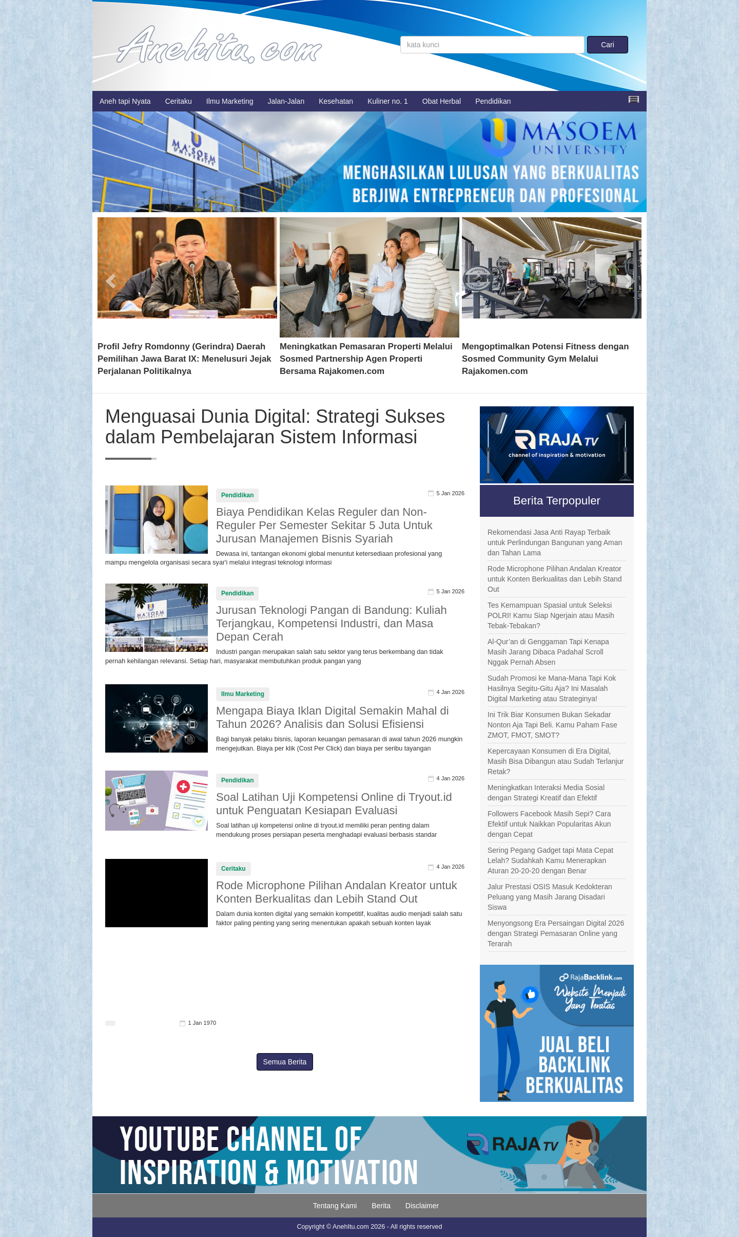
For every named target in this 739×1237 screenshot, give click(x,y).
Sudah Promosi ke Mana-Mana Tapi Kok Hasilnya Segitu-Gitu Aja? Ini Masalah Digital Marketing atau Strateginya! (552, 688)
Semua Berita (285, 1062)
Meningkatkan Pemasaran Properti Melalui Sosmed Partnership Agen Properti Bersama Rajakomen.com (366, 359)
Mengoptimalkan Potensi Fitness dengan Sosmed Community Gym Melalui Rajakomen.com (545, 359)
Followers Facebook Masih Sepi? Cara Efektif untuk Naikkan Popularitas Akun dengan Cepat (549, 824)
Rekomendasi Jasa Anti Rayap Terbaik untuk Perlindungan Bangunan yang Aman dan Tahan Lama (555, 542)
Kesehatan (336, 101)
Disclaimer (422, 1206)
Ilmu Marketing (230, 101)
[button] (111, 277)
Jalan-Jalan (286, 101)
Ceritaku (178, 101)
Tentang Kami (335, 1206)
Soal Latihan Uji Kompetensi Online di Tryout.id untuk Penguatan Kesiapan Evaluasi (334, 804)
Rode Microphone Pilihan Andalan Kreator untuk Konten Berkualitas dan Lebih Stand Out (336, 892)
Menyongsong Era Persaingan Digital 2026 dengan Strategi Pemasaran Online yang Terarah (556, 933)
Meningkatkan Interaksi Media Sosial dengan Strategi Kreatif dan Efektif (546, 792)
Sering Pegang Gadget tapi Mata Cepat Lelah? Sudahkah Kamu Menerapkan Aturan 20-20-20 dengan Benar (550, 860)
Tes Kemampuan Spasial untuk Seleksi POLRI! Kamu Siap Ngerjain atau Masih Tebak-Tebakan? (551, 615)
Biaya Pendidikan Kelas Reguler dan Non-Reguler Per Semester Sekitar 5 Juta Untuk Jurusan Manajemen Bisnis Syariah (324, 525)
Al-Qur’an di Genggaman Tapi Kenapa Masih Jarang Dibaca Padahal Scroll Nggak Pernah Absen (548, 652)
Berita (381, 1206)
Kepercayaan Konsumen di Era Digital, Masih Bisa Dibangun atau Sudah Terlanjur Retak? (556, 761)
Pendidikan (493, 101)
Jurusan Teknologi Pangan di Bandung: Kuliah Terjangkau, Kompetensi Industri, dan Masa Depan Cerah (331, 623)
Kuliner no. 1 (387, 101)
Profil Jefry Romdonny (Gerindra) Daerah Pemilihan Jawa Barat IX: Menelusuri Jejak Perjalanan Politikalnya (184, 359)
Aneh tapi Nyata (125, 101)
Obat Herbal (441, 101)
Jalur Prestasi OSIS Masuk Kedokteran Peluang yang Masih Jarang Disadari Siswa (550, 897)
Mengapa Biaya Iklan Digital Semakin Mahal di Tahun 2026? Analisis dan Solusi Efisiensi (332, 717)
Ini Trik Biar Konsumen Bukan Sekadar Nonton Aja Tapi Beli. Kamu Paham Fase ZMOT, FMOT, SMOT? (552, 724)
